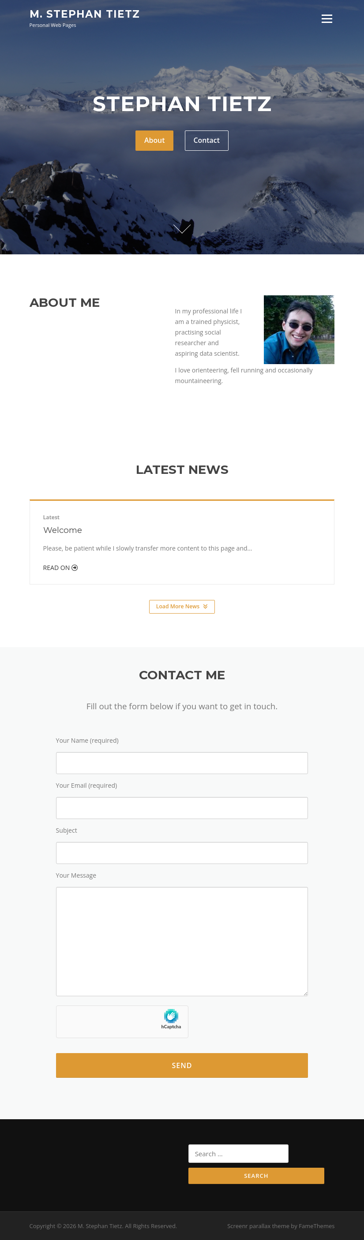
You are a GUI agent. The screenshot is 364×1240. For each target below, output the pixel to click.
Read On (60, 567)
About (154, 140)
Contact (206, 140)
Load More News (182, 606)
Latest (51, 517)
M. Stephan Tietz (85, 14)
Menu (326, 19)
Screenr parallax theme (258, 1226)
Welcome (62, 530)
